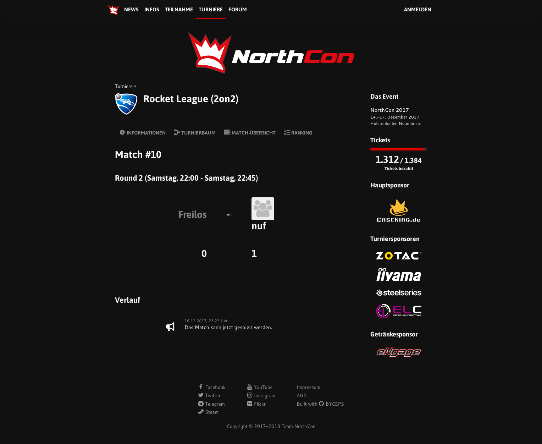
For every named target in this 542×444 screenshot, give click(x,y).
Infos (151, 9)
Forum (237, 9)
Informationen (142, 132)
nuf (258, 225)
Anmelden (417, 9)
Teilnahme (179, 9)
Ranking (298, 132)
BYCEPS (331, 404)
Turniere (211, 9)
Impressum (308, 387)
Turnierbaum (195, 132)
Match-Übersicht (250, 132)
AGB (301, 395)
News (131, 9)
